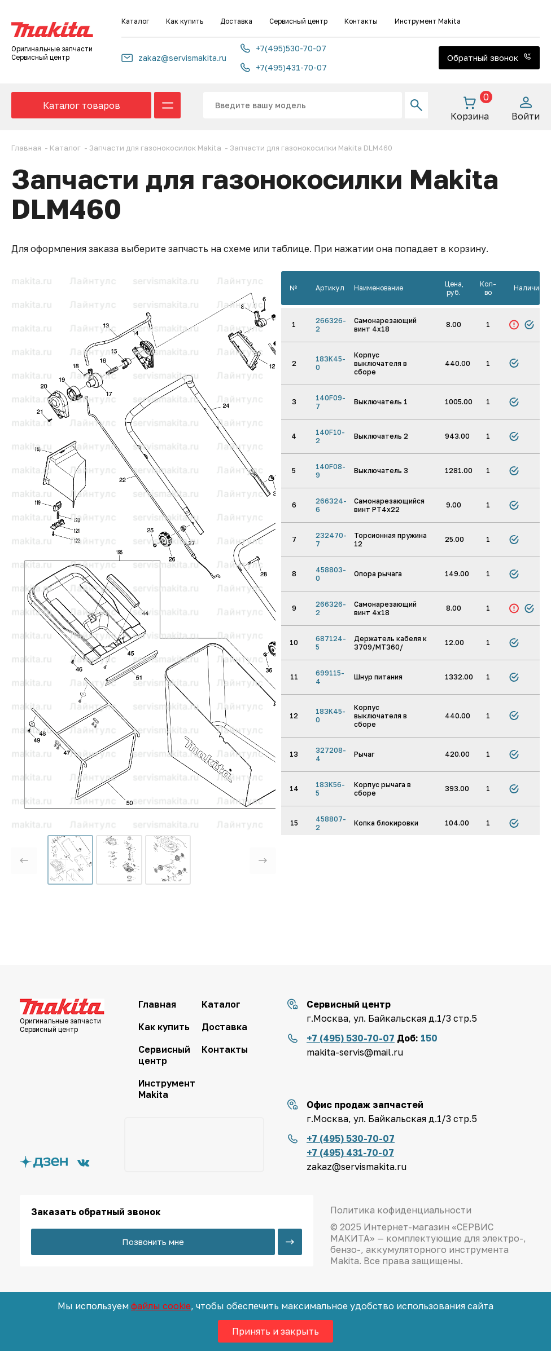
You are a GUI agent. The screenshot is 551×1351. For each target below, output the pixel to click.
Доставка (236, 21)
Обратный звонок (489, 57)
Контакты (361, 21)
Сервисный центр (298, 21)
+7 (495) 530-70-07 (351, 1038)
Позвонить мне (153, 1242)
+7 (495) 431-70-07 (350, 1152)
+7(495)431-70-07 (283, 67)
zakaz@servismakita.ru (173, 58)
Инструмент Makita (428, 21)
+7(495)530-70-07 (283, 48)
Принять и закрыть (275, 1331)
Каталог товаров (81, 105)
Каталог (135, 21)
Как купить (184, 21)
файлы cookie (161, 1306)
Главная (157, 1004)
